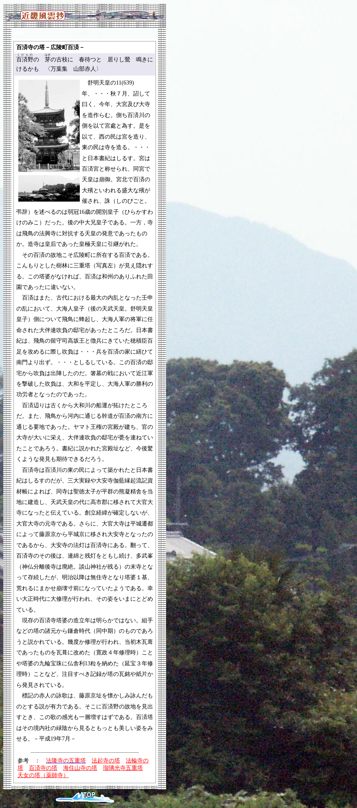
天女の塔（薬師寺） (43, 775)
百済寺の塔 (43, 768)
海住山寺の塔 (80, 768)
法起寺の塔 (106, 761)
